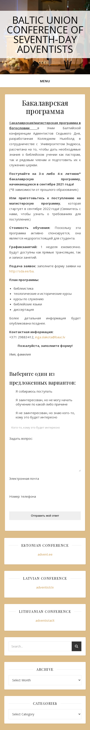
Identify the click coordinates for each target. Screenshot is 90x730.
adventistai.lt (45, 620)
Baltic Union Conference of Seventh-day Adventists (45, 34)
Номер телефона (22, 496)
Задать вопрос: (21, 438)
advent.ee (45, 554)
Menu (45, 81)
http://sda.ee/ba (21, 271)
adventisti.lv (45, 587)
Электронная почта (24, 478)
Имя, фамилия (20, 354)
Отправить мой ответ (45, 515)
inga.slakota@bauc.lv (50, 337)
